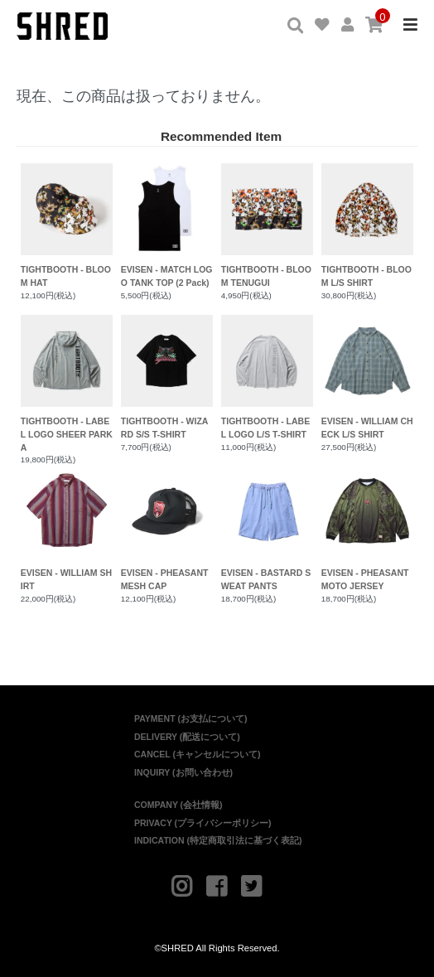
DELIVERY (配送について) (187, 737)
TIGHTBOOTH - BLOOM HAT (67, 225)
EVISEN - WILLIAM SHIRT (67, 529)
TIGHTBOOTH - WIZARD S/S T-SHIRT (167, 377)
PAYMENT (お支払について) (191, 718)
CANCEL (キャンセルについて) (197, 754)
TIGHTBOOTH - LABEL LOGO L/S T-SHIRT (267, 377)
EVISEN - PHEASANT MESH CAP (167, 529)
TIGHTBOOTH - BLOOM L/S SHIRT (367, 225)
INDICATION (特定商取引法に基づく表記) (217, 840)
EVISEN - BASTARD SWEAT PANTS (267, 529)
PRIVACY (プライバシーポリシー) (203, 823)
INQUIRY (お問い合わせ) (183, 772)
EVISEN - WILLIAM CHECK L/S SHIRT (367, 377)
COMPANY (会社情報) (178, 805)
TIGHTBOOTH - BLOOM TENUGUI (267, 225)
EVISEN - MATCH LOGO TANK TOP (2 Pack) (167, 225)
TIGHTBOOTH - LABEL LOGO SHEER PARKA (67, 383)
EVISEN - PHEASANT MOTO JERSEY (367, 529)
